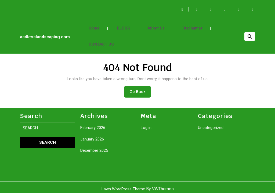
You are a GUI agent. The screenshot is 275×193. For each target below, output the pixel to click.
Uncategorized (210, 178)
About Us (148, 26)
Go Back (140, 83)
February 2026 (92, 178)
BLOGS (119, 26)
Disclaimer (181, 26)
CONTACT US (99, 37)
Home (92, 26)
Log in (146, 178)
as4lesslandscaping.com (45, 32)
